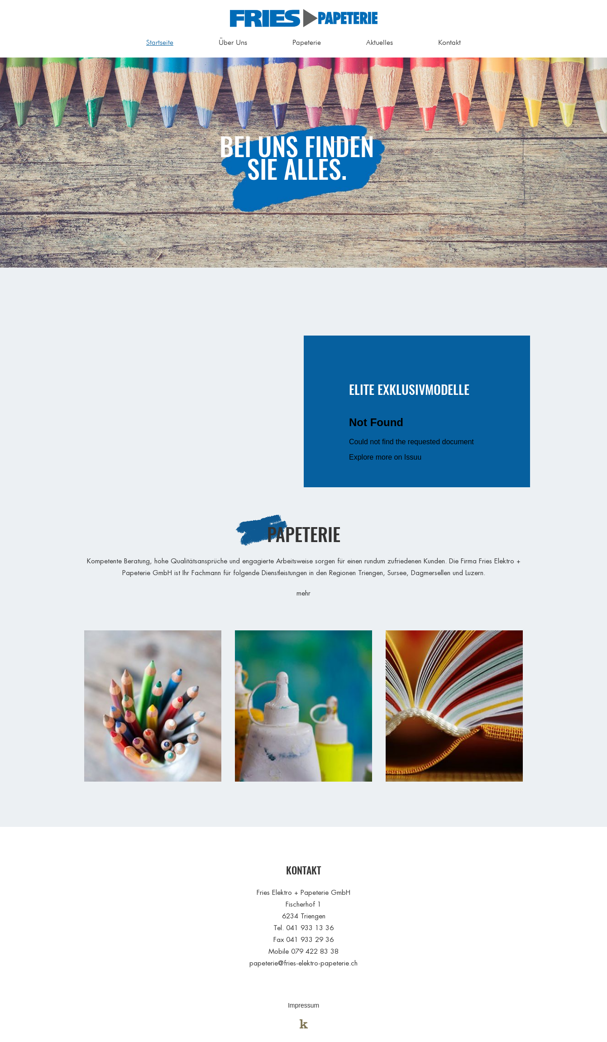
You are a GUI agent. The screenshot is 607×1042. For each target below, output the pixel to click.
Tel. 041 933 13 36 (303, 927)
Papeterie (306, 42)
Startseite (159, 42)
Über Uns (233, 42)
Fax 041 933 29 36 (303, 939)
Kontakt (449, 42)
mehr (303, 593)
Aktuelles (379, 42)
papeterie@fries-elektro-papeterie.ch (303, 963)
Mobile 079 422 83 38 (303, 951)
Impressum (303, 1005)
